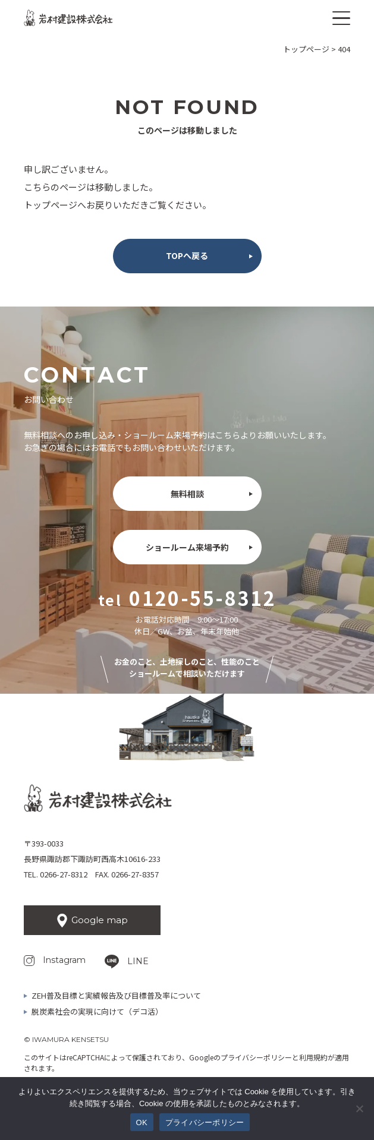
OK (141, 1122)
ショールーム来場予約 (187, 547)
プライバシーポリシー (256, 1057)
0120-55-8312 (202, 597)
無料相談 (187, 494)
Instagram (64, 960)
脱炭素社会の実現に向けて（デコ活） (97, 1011)
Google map (99, 920)
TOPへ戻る (187, 255)
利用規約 (313, 1057)
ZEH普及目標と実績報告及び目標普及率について (116, 995)
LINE (138, 961)
